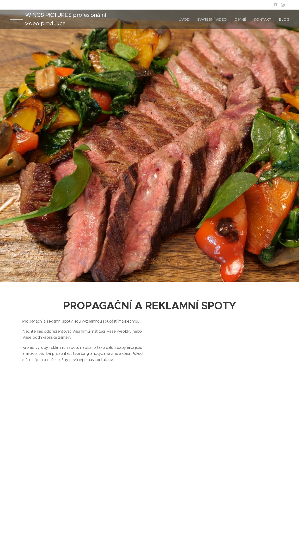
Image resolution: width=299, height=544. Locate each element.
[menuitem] (184, 19)
